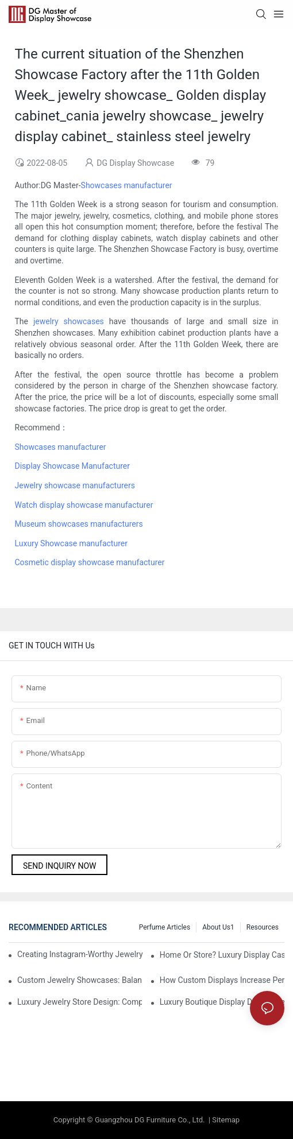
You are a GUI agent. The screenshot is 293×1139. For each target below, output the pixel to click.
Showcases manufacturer (126, 185)
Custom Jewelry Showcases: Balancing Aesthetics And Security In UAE (79, 980)
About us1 (218, 927)
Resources (262, 927)
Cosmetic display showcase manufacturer (90, 562)
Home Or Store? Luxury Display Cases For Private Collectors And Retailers (222, 954)
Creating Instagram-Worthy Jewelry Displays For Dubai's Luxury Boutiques (80, 954)
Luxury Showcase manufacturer (71, 543)
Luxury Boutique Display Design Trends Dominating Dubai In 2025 (222, 1001)
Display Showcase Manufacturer (72, 466)
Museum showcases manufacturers (79, 523)
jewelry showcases (68, 321)
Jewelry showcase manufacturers (75, 485)
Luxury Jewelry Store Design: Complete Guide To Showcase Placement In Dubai (79, 1001)
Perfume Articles (164, 927)
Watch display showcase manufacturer (84, 505)
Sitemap (225, 1119)
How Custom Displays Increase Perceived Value (222, 980)
